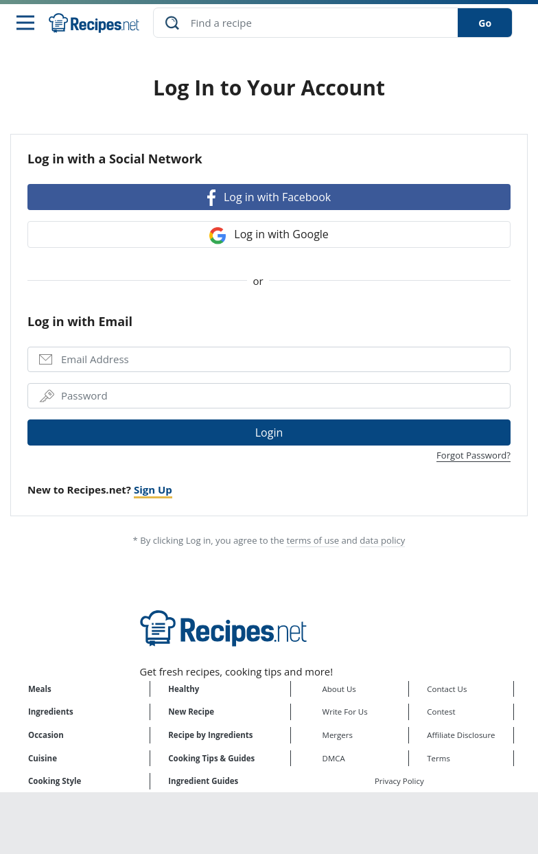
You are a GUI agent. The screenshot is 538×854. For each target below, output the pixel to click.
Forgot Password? (473, 456)
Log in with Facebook (269, 198)
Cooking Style (54, 782)
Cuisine (42, 759)
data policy (382, 541)
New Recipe (191, 713)
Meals (39, 690)
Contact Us (447, 690)
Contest (441, 713)
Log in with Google (269, 236)
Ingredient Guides (203, 782)
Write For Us (345, 713)
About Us (339, 690)
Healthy (183, 690)
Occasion (46, 736)
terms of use (312, 541)
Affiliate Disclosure (461, 736)
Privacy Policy (399, 782)
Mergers (338, 736)
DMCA (334, 759)
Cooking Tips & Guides (211, 759)
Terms (438, 759)
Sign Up (153, 491)
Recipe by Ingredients (210, 736)
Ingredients (50, 713)
